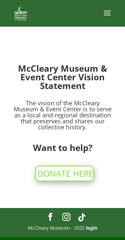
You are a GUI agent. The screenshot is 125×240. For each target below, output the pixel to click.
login (91, 228)
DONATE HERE (65, 173)
